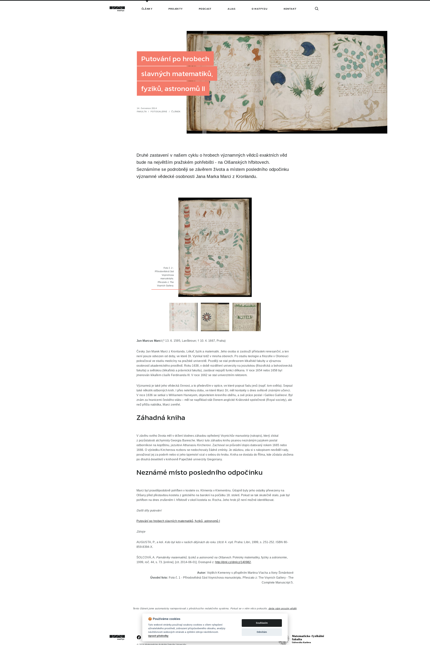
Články (147, 9)
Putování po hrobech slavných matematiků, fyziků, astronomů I (178, 521)
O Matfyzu (260, 9)
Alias (232, 9)
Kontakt (290, 9)
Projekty (175, 9)
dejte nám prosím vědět (282, 608)
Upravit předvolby (158, 635)
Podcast (205, 9)
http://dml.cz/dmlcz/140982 (233, 562)
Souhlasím (262, 623)
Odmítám (262, 632)
